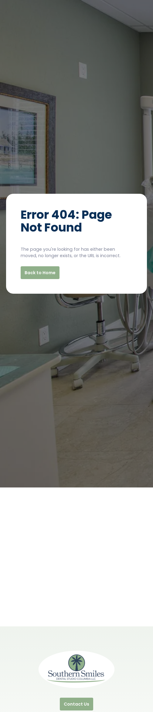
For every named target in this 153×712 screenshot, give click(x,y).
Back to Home (40, 273)
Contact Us (76, 704)
